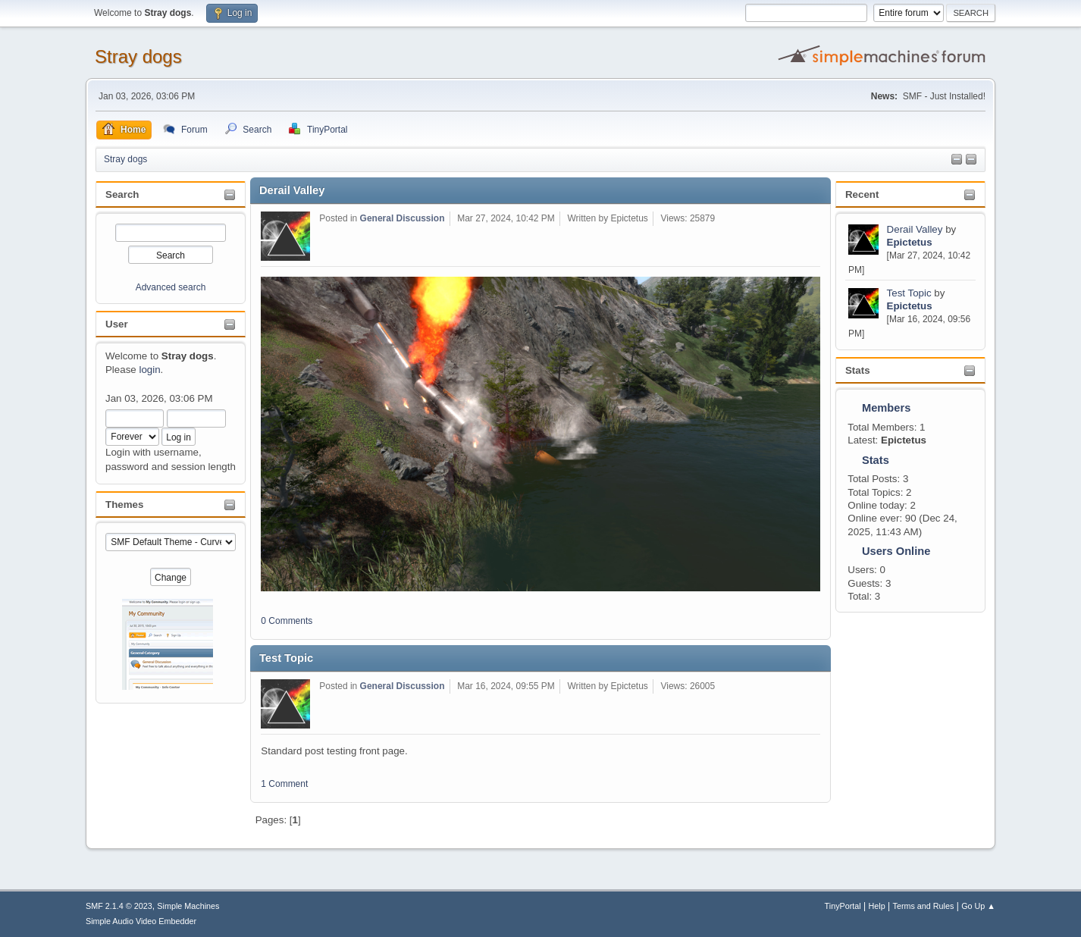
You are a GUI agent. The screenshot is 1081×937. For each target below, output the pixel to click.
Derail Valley (916, 229)
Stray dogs (138, 56)
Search (122, 194)
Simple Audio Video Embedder (141, 921)
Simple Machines (188, 905)
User (116, 324)
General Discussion (402, 218)
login (149, 369)
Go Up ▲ (978, 905)
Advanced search (171, 287)
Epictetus (909, 242)
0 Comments (286, 621)
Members (886, 408)
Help (877, 905)
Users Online (896, 551)
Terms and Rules (923, 905)
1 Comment (284, 784)
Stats (857, 370)
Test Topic (909, 293)
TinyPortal (843, 905)
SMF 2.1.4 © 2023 (119, 905)
